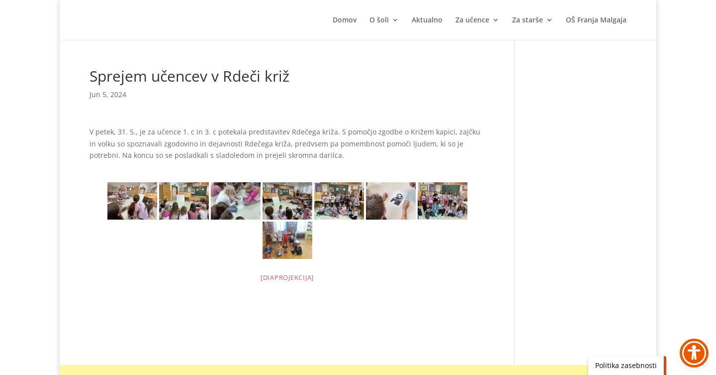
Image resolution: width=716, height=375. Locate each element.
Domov (345, 20)
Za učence (472, 20)
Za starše (527, 20)
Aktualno (427, 20)
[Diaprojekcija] (287, 277)
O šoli (379, 20)
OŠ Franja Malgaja (596, 20)
